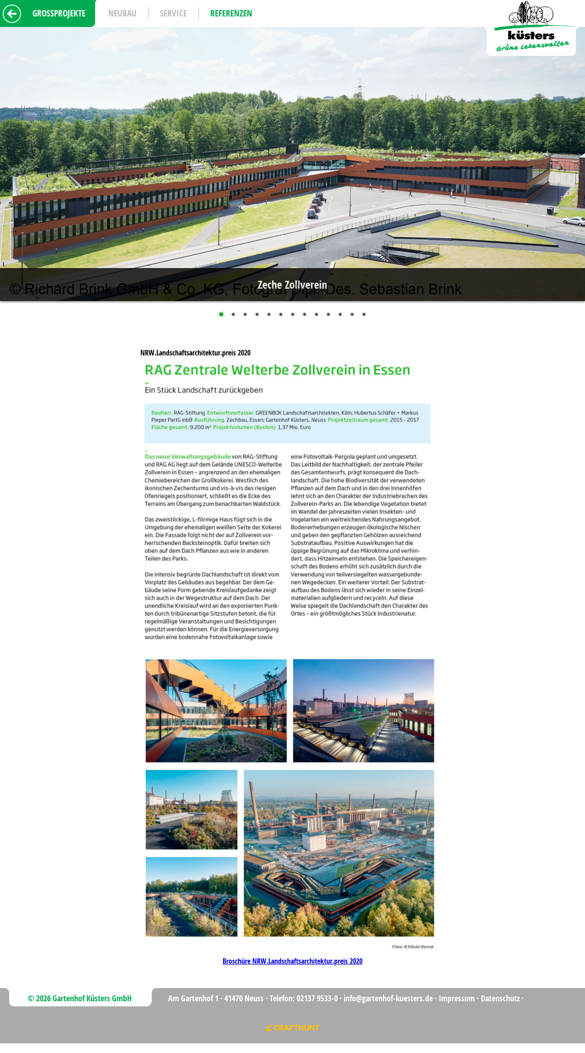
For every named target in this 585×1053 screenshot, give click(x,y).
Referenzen (231, 13)
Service (173, 13)
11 (340, 315)
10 (328, 315)
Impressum (457, 998)
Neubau (122, 13)
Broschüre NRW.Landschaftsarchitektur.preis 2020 (292, 961)
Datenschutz (500, 998)
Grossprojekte (58, 13)
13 (364, 315)
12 (352, 315)
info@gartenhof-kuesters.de (388, 998)
